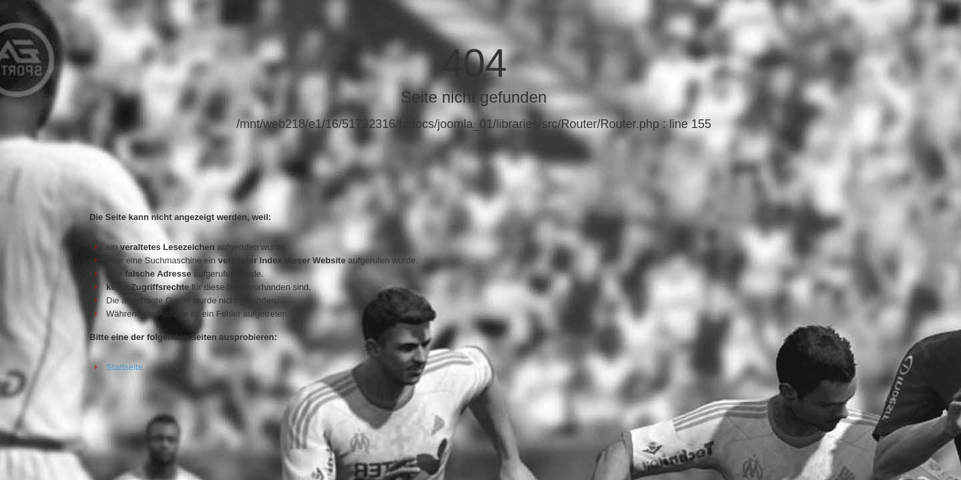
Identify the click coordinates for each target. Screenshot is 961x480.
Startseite (124, 367)
